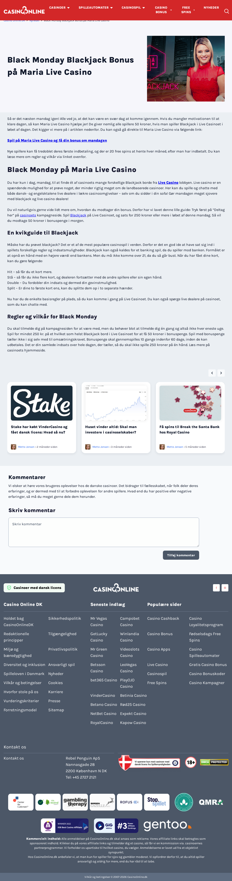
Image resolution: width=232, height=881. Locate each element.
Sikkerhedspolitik (64, 618)
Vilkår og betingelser (22, 682)
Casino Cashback (163, 618)
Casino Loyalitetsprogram (206, 621)
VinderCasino (102, 695)
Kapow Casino (133, 722)
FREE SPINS (186, 10)
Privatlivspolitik (62, 649)
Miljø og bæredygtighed (18, 652)
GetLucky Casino (98, 637)
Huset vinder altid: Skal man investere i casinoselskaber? (111, 429)
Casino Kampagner (207, 682)
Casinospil (157, 673)
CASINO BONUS (161, 10)
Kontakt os (14, 758)
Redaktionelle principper (16, 637)
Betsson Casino (97, 667)
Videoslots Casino (129, 652)
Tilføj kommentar (181, 555)
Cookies (55, 682)
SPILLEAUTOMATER (94, 8)
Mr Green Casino (98, 652)
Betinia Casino (133, 695)
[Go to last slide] (212, 373)
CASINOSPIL (131, 8)
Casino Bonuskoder (207, 673)
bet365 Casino (103, 680)
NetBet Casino (103, 713)
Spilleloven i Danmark (24, 673)
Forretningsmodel (20, 709)
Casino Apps (158, 649)
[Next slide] (221, 373)
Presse (54, 700)
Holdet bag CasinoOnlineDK (19, 621)
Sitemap (56, 709)
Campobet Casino (130, 621)
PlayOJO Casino (127, 683)
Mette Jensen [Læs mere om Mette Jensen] (26, 446)
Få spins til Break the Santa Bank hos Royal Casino (190, 429)
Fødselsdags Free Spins (205, 637)
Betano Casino (103, 704)
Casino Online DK (14, 20)
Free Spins (157, 682)
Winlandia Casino (129, 637)
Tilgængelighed (62, 633)
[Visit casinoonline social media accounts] (216, 587)
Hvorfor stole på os (21, 691)
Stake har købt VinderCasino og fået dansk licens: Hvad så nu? (39, 429)
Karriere (55, 691)
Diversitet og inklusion (24, 664)
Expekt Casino (133, 713)
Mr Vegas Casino (98, 621)
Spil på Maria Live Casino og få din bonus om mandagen (57, 140)
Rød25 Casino (132, 704)
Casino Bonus (160, 633)
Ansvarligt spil (61, 664)
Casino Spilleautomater (204, 652)
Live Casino (168, 182)
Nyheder (34, 20)
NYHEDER (211, 8)
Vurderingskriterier (21, 700)
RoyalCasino (101, 722)
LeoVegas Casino (128, 667)
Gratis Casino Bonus (208, 664)
